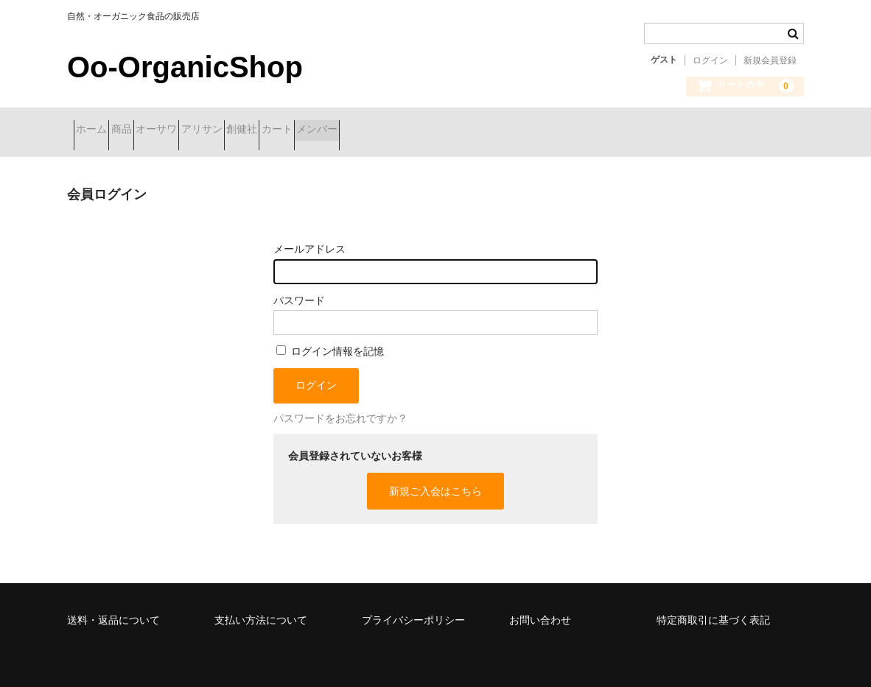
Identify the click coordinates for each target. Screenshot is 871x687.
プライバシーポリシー (413, 609)
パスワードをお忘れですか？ (340, 407)
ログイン (710, 60)
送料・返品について (113, 609)
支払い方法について (260, 609)
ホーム (98, 130)
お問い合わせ (540, 609)
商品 (154, 130)
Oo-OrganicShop (185, 67)
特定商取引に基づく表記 (713, 609)
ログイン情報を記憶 (330, 340)
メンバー (480, 130)
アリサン (286, 130)
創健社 (352, 130)
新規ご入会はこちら (435, 480)
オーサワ (215, 130)
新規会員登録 (770, 60)
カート (414, 130)
